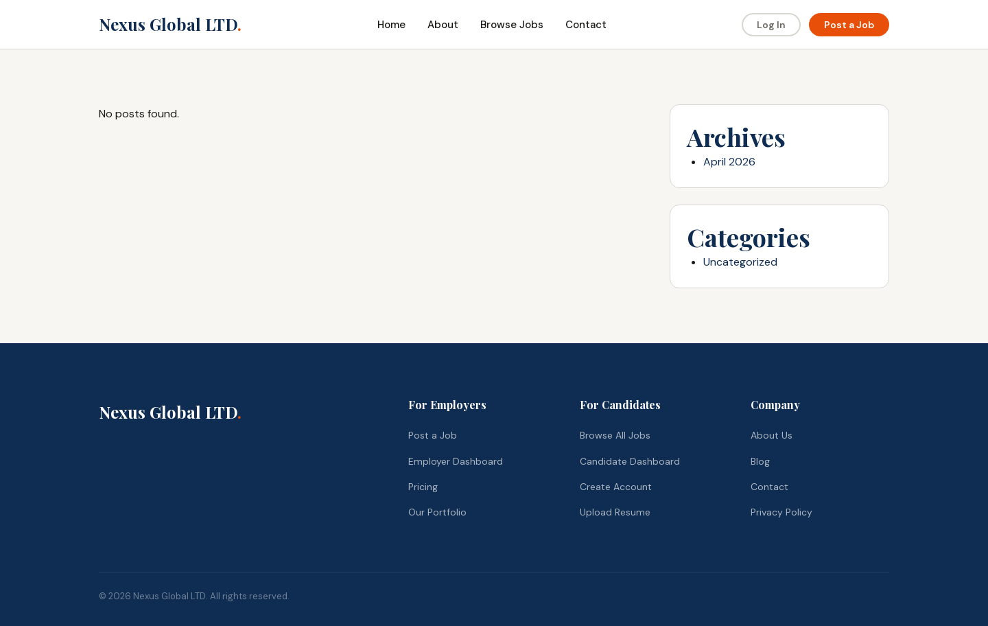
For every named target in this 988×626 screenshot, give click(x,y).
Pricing (423, 486)
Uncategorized (740, 262)
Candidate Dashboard (630, 461)
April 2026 (729, 161)
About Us (771, 435)
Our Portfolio (437, 512)
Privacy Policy (781, 512)
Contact (586, 25)
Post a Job (849, 25)
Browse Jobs (511, 25)
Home (391, 25)
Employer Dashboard (455, 461)
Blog (760, 461)
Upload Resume (615, 512)
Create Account (616, 486)
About (442, 25)
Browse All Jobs (615, 435)
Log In (771, 25)
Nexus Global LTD (170, 24)
